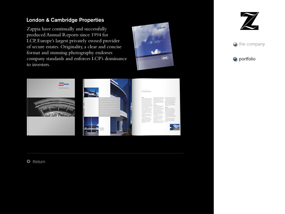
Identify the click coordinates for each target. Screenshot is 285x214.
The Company (249, 45)
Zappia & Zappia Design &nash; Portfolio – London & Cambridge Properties (249, 21)
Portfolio (249, 59)
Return (39, 161)
